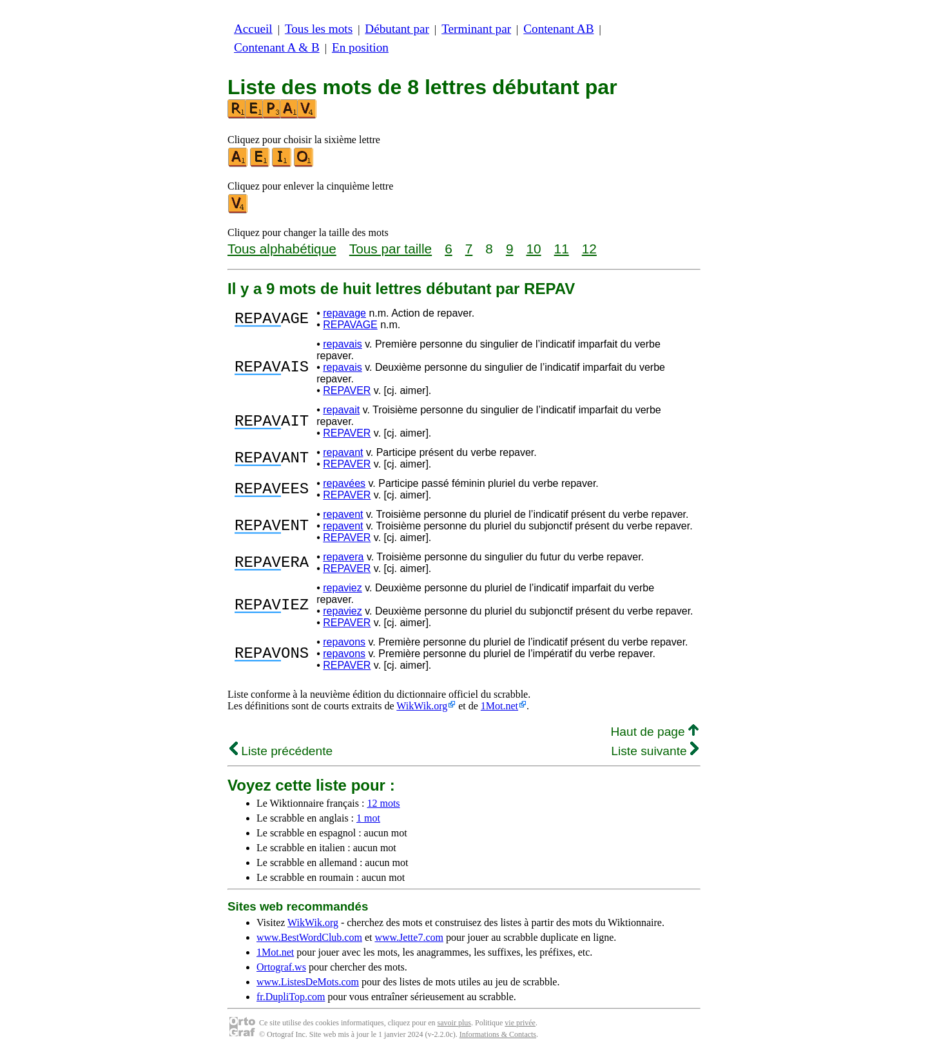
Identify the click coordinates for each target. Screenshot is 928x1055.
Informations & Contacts (497, 1034)
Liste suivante (655, 751)
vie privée (520, 1022)
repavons (344, 641)
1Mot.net (499, 705)
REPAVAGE (350, 324)
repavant (343, 452)
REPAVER (347, 390)
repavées (344, 483)
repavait (341, 409)
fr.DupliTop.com (290, 996)
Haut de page (654, 731)
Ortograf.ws (281, 966)
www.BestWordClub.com (309, 937)
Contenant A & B (277, 47)
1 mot (368, 818)
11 (561, 248)
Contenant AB (558, 28)
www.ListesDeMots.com (307, 981)
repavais (342, 344)
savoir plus (454, 1022)
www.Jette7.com (408, 937)
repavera (343, 556)
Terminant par (476, 28)
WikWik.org (421, 705)
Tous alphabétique (281, 248)
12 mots (383, 803)
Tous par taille (390, 248)
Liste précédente (281, 751)
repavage (344, 313)
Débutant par (397, 28)
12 (589, 248)
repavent (343, 514)
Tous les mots (319, 28)
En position (360, 47)
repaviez (342, 587)
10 (533, 248)
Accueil (253, 28)
